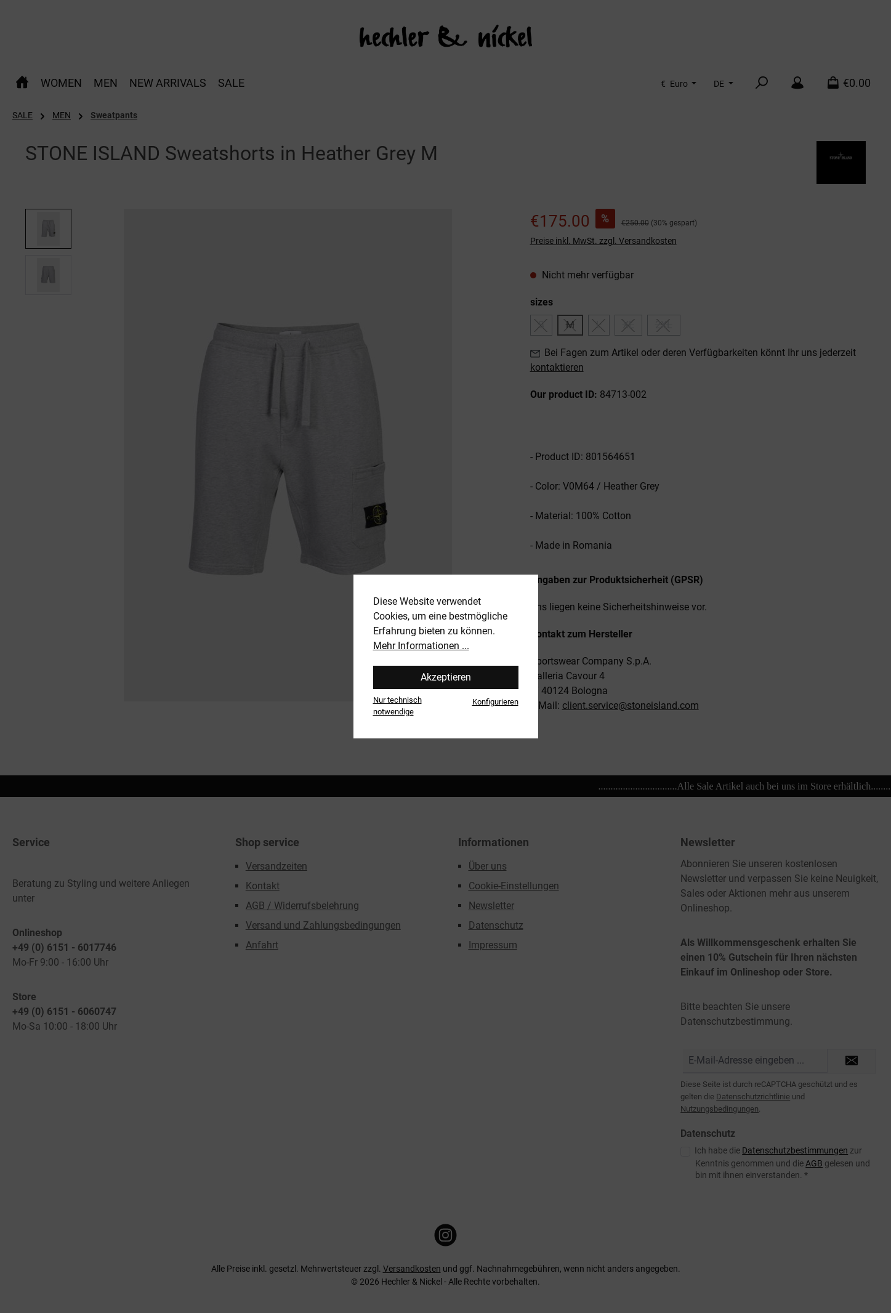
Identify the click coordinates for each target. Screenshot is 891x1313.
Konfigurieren (495, 701)
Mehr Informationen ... (421, 646)
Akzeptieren (446, 677)
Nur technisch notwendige (397, 705)
